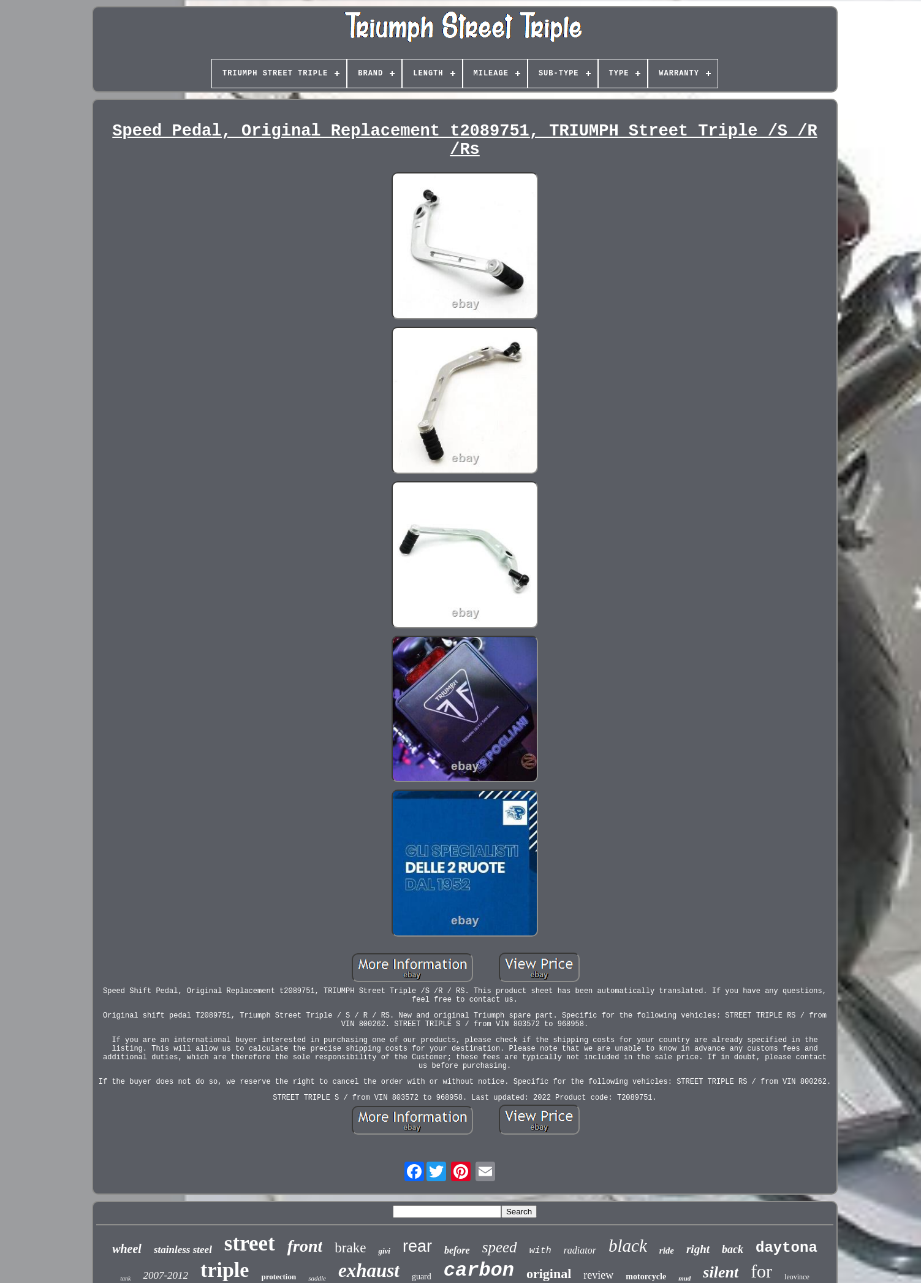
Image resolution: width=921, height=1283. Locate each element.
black (627, 1245)
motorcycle (646, 1276)
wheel (127, 1248)
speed (499, 1247)
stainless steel (183, 1249)
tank (125, 1278)
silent (720, 1272)
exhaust (369, 1270)
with (540, 1251)
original (548, 1273)
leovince (796, 1277)
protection (278, 1276)
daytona (786, 1247)
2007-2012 (165, 1275)
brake (350, 1247)
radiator (580, 1250)
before (457, 1250)
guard (421, 1276)
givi (384, 1250)
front (305, 1245)
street (249, 1243)
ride (666, 1250)
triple (224, 1269)
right (698, 1249)
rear (417, 1246)
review (598, 1275)
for (761, 1271)
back (732, 1249)
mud (684, 1278)
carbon (479, 1270)
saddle (317, 1278)
